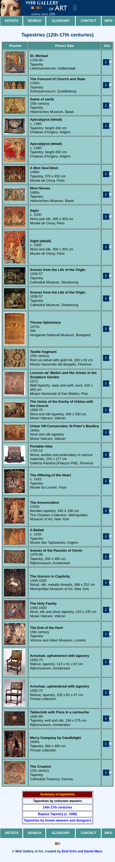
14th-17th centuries (57, 807)
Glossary (61, 21)
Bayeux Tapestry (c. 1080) (57, 814)
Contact (88, 21)
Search (34, 21)
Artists (11, 21)
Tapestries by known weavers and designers (57, 820)
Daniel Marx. (93, 851)
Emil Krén (69, 851)
